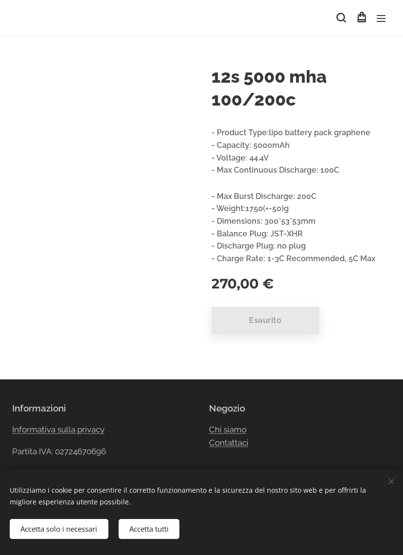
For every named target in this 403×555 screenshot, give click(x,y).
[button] (341, 18)
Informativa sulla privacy (58, 429)
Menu (381, 18)
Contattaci (228, 443)
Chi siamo (227, 429)
